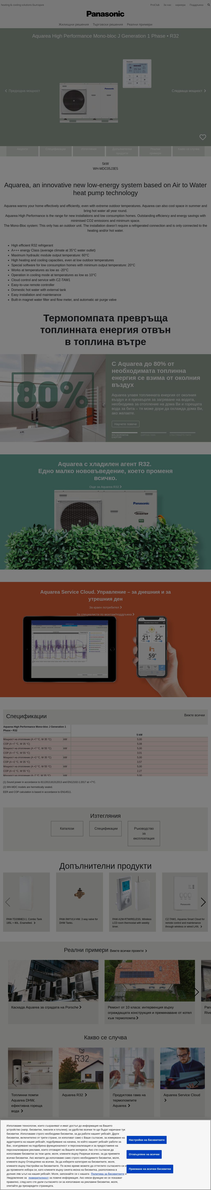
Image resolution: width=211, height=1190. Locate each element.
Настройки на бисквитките (147, 1139)
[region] (105, 1155)
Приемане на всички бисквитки (150, 1168)
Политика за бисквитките (107, 1173)
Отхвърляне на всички (144, 1154)
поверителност (39, 1177)
